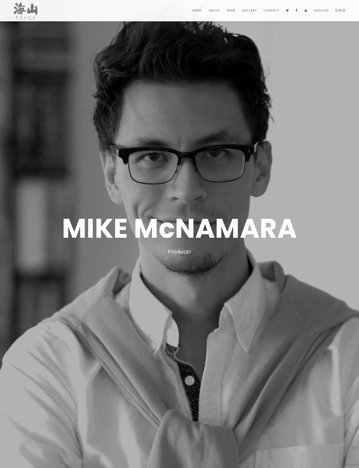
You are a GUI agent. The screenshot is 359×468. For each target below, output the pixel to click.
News (197, 10)
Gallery (249, 10)
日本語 (340, 10)
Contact (271, 10)
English (321, 10)
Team (231, 10)
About (214, 10)
